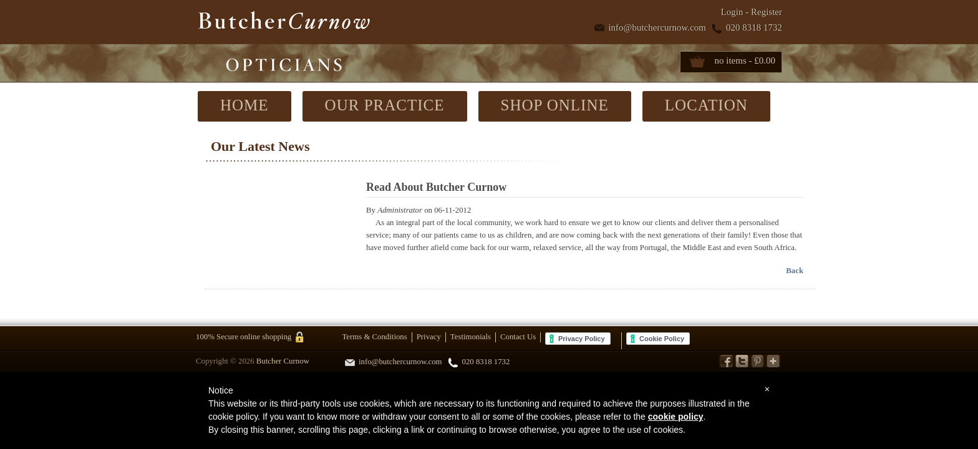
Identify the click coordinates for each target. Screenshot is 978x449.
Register (766, 12)
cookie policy (676, 417)
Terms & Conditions (374, 336)
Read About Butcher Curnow (436, 187)
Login (732, 12)
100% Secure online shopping (243, 337)
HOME (244, 105)
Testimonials (470, 336)
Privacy (429, 336)
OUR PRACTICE (385, 105)
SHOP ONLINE (555, 105)
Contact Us (518, 336)
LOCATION (706, 105)
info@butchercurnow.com (657, 27)
